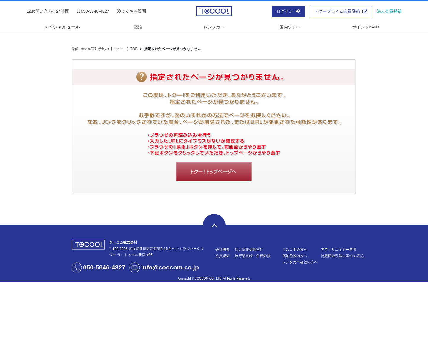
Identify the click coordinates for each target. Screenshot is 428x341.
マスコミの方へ (294, 250)
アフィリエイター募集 (338, 250)
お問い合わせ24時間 (47, 11)
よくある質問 (131, 11)
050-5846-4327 (92, 11)
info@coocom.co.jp (170, 267)
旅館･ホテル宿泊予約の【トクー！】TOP (104, 49)
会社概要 (222, 250)
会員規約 (222, 256)
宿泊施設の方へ (294, 256)
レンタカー (214, 27)
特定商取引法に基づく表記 (342, 256)
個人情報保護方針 (249, 250)
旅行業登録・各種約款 (252, 256)
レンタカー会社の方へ (300, 262)
